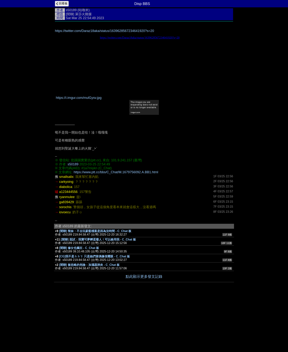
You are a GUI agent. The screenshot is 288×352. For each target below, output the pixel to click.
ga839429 (66, 257)
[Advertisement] (144, 51)
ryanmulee (67, 252)
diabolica (65, 242)
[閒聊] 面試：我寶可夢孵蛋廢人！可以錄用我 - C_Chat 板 (98, 294)
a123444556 (68, 247)
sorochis (65, 262)
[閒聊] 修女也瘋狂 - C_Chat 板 (79, 303)
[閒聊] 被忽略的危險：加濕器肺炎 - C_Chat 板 (89, 320)
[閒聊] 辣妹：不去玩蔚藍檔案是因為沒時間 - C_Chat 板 (95, 286)
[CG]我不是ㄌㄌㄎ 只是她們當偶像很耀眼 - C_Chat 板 (94, 311)
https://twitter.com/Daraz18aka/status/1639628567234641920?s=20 (104, 86)
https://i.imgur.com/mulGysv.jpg (79, 153)
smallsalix (66, 232)
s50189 (71, 10)
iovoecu (65, 267)
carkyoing (66, 237)
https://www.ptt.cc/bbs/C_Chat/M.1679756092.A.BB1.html (116, 227)
